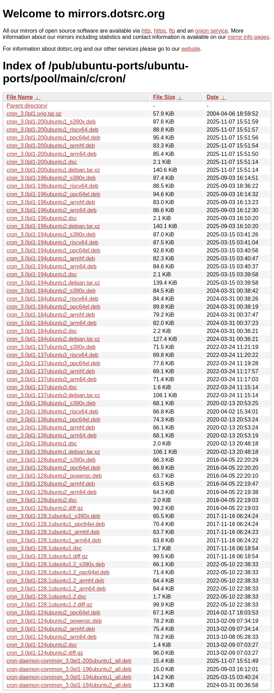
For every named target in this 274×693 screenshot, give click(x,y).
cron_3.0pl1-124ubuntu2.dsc (42, 645)
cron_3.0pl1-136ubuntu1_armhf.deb (51, 428)
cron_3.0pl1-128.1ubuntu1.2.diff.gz (49, 605)
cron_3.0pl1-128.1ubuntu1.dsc (44, 548)
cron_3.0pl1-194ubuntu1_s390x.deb (51, 234)
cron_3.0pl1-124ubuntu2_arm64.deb (52, 637)
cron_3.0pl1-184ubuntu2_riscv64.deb (52, 299)
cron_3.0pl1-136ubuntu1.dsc (42, 443)
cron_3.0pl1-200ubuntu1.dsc (42, 162)
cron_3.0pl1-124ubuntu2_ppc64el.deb (53, 613)
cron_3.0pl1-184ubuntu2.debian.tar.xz (53, 339)
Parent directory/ (27, 106)
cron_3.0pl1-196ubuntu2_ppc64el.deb (53, 194)
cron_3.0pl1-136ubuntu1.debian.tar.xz (53, 452)
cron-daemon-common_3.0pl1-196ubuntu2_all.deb (69, 669)
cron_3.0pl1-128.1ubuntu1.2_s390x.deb (56, 564)
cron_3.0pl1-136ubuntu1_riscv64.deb (52, 412)
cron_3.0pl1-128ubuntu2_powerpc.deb (54, 476)
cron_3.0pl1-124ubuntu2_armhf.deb (51, 629)
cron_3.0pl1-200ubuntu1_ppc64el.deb (53, 138)
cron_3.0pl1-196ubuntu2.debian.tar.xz (53, 226)
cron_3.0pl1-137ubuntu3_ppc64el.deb (53, 363)
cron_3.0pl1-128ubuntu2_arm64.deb (52, 492)
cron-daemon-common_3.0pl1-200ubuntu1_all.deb (69, 661)
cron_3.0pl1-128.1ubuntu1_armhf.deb (53, 532)
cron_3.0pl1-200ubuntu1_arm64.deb (52, 154)
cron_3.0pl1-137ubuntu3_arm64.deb (52, 379)
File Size (164, 97)
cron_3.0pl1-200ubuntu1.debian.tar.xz (53, 170)
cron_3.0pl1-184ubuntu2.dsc (42, 331)
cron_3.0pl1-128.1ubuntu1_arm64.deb (54, 540)
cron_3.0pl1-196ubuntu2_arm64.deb (52, 210)
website (190, 49)
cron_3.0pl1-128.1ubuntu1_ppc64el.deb (56, 524)
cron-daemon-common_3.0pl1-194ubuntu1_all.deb (69, 677)
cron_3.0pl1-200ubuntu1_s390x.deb (51, 122)
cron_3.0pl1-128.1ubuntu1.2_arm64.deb (56, 589)
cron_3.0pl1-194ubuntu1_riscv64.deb (52, 242)
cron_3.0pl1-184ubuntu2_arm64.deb (52, 323)
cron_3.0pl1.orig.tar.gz (34, 114)
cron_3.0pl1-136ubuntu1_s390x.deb (51, 403)
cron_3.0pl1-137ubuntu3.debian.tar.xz (53, 395)
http (146, 31)
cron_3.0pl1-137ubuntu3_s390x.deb (51, 347)
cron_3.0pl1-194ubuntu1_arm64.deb (52, 266)
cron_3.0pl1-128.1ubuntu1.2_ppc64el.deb (58, 572)
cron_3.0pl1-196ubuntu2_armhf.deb (51, 202)
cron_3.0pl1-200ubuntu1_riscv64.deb (52, 130)
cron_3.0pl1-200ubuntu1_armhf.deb (51, 146)
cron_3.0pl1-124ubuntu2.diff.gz (45, 653)
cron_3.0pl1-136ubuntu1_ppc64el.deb (53, 420)
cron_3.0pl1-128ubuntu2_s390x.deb (51, 460)
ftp (172, 31)
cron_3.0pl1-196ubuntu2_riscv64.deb (52, 186)
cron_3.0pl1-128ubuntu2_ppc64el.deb (53, 468)
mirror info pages (248, 37)
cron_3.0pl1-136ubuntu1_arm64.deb (52, 436)
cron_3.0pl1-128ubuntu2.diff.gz (45, 508)
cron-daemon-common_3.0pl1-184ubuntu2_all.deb (69, 685)
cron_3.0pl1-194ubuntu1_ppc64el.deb (53, 250)
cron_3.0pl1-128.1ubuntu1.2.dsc (46, 597)
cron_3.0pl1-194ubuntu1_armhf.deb (51, 258)
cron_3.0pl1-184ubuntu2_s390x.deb (51, 291)
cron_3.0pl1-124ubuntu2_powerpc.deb (54, 621)
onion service (211, 31)
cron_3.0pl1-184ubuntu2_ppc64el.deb (53, 307)
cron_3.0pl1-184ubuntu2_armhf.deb (51, 315)
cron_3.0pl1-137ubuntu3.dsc (42, 387)
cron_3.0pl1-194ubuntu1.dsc (42, 274)
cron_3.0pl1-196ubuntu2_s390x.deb (51, 178)
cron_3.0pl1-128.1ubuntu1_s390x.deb (53, 516)
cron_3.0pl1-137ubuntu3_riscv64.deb (52, 355)
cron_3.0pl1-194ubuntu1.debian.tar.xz (53, 283)
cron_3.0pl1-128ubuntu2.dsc (42, 500)
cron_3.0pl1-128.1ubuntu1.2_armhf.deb (55, 581)
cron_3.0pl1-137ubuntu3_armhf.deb (51, 371)
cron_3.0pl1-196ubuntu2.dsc (42, 218)
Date (213, 97)
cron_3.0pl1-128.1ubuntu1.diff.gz (47, 556)
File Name (20, 97)
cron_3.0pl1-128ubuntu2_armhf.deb (51, 484)
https (160, 31)
